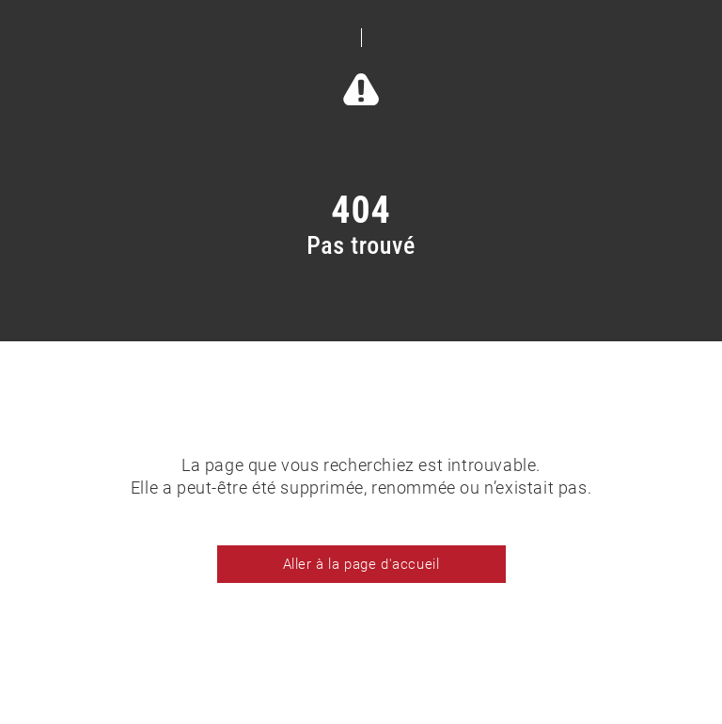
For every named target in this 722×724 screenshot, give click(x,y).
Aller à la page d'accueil (361, 564)
